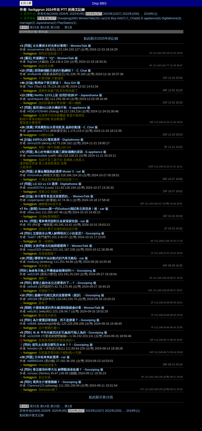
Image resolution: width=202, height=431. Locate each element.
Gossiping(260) (67, 18)
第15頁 (34, 27)
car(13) (105, 18)
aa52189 (33, 274)
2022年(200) (130, 13)
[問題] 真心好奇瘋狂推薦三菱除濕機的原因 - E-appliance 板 (66, 152)
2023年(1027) (112, 13)
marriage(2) (27, 22)
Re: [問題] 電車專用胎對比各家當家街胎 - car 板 (56, 221)
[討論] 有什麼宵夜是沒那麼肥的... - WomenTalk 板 (59, 196)
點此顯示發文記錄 (32, 415)
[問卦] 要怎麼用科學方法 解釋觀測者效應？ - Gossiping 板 (63, 369)
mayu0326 (34, 249)
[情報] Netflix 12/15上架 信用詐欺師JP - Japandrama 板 (64, 95)
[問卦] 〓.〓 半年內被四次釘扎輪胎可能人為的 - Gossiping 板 (65, 332)
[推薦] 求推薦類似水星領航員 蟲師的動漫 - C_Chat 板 (62, 127)
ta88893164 (35, 361)
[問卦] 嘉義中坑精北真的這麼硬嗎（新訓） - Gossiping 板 (65, 295)
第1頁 (68, 27)
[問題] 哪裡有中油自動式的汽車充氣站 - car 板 (57, 258)
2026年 (64, 13)
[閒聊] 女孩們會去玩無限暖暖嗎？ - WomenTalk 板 (58, 246)
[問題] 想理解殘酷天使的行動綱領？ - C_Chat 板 (58, 70)
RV (29, 224)
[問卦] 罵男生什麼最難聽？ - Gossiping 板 (52, 382)
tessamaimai (35, 49)
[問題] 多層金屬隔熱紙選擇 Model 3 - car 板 (55, 171)
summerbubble (37, 155)
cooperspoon (36, 200)
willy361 (32, 311)
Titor (30, 86)
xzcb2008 (33, 336)
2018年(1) (150, 13)
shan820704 (35, 187)
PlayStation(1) (66, 22)
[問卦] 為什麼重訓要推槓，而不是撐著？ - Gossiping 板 (61, 320)
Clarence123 (35, 385)
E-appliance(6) (151, 18)
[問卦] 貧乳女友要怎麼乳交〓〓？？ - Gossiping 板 (58, 344)
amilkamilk (34, 74)
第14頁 (45, 27)
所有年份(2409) (47, 13)
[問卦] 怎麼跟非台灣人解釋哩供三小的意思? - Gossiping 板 (64, 233)
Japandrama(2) (46, 22)
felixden (32, 348)
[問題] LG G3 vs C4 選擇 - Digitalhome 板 (52, 184)
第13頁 (55, 27)
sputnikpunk (35, 99)
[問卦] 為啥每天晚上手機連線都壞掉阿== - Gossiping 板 (58, 270)
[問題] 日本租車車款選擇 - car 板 (48, 357)
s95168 (32, 299)
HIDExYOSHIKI (37, 111)
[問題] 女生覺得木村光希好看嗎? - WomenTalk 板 (57, 45)
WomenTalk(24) (89, 18)
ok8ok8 (32, 286)
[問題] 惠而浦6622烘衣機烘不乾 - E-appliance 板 (57, 107)
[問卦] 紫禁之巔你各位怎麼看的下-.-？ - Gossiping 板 (60, 283)
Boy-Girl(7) (118, 18)
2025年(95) (77, 13)
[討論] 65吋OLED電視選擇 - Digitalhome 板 (53, 139)
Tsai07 (31, 237)
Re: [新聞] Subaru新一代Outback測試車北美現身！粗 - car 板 (66, 208)
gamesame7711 (38, 130)
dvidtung (33, 261)
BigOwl (32, 61)
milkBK (32, 323)
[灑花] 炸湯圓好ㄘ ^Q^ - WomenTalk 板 (51, 58)
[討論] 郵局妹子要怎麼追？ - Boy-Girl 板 (53, 83)
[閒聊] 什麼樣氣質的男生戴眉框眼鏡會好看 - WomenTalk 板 (64, 307)
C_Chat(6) (133, 18)
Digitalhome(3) (171, 18)
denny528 (34, 143)
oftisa (31, 212)
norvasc (32, 373)
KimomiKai (34, 175)
